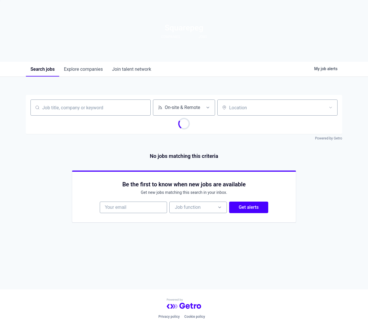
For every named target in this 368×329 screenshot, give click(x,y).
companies (83, 69)
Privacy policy (169, 317)
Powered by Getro (328, 138)
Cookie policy (194, 317)
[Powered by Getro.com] (184, 304)
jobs (42, 69)
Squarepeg (184, 27)
